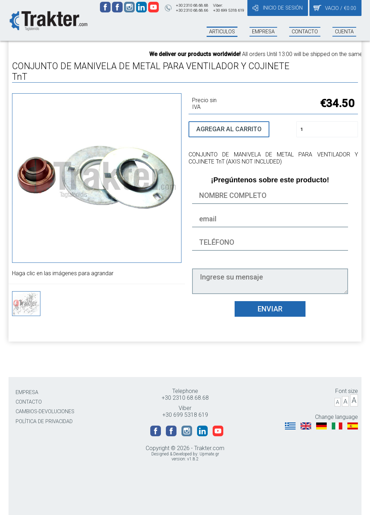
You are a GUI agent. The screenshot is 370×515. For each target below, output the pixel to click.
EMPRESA (27, 392)
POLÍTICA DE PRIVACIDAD (44, 422)
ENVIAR (270, 309)
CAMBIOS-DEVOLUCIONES (45, 412)
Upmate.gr (209, 454)
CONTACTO (29, 402)
